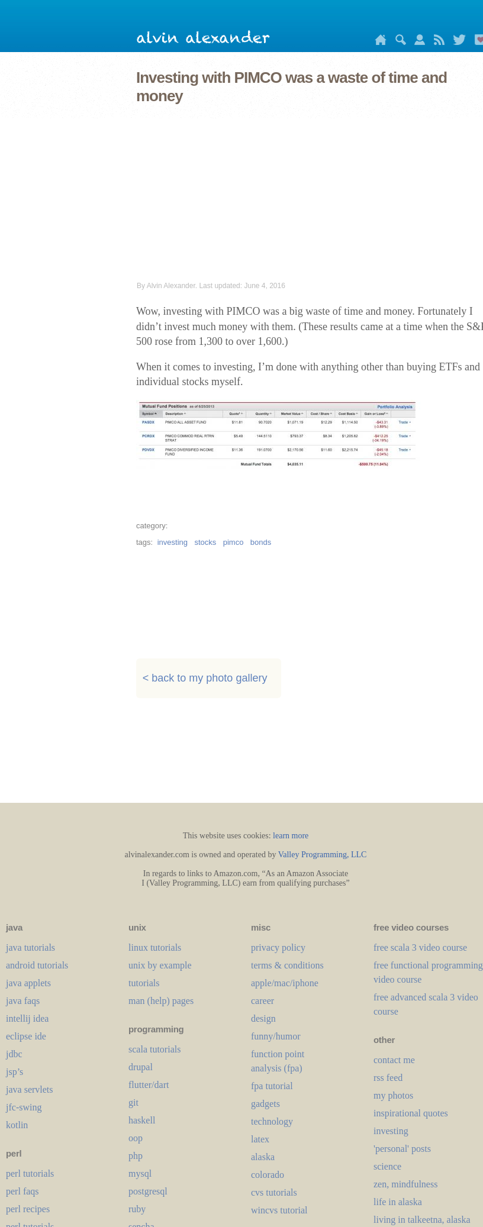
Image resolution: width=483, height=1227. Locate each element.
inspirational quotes (410, 1113)
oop (135, 1138)
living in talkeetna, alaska (422, 1220)
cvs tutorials (274, 1192)
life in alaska (397, 1202)
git (133, 1102)
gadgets (265, 1104)
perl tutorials (30, 1173)
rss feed (387, 1078)
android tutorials (37, 965)
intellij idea (27, 1018)
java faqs (23, 1001)
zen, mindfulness (405, 1184)
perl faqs (22, 1191)
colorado (267, 1175)
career (262, 1001)
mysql (140, 1173)
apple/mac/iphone (284, 983)
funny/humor (276, 1036)
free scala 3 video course (420, 947)
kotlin (17, 1125)
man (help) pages (161, 1001)
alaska (263, 1157)
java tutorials (30, 947)
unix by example (160, 965)
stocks (205, 542)
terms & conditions (287, 965)
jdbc (14, 1054)
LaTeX (260, 1139)
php (135, 1156)
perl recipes (28, 1209)
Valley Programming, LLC (322, 854)
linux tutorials (154, 947)
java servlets (29, 1089)
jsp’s (14, 1072)
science (387, 1166)
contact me (394, 1060)
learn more (290, 835)
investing (172, 542)
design (263, 1018)
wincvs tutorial (279, 1210)
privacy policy (278, 947)
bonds (260, 542)
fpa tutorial (272, 1086)
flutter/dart (148, 1085)
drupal (140, 1067)
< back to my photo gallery (205, 678)
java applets (28, 983)
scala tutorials (154, 1049)
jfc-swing (23, 1107)
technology (272, 1121)
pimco (233, 542)
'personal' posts (402, 1149)
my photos (393, 1095)
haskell (141, 1120)
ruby (137, 1209)
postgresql (148, 1191)
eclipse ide (26, 1036)
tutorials (143, 983)
